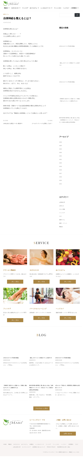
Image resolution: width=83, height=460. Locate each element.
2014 (60, 188)
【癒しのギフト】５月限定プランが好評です (41, 362)
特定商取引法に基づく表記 (68, 450)
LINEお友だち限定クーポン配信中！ (14, 123)
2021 (60, 164)
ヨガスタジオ (15, 8)
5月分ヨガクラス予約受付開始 (67, 82)
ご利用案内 (74, 8)
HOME (5, 448)
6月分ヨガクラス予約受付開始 (67, 46)
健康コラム (6, 14)
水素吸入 (33, 448)
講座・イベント (63, 227)
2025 (60, 150)
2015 (60, 184)
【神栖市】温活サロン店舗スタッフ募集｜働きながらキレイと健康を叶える (69, 101)
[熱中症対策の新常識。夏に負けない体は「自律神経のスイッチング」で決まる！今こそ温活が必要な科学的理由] (69, 112)
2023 (60, 157)
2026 (60, 146)
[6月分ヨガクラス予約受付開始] (69, 38)
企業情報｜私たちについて (41, 450)
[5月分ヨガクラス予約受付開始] (69, 74)
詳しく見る (15, 286)
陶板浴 (6, 8)
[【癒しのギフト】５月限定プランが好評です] (69, 55)
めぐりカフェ (33, 8)
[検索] (77, 15)
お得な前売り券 (17, 450)
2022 (60, 160)
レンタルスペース (45, 8)
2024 (60, 153)
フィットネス (57, 8)
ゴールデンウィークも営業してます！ (40, 123)
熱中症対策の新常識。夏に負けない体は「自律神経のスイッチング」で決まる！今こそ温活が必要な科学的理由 (41, 392)
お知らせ (61, 210)
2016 (60, 181)
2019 (60, 171)
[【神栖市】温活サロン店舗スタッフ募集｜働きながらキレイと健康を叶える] (69, 91)
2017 (60, 178)
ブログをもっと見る (41, 412)
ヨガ (60, 220)
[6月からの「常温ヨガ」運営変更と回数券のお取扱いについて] (67, 380)
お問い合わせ (68, 437)
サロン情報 (62, 213)
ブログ (10, 450)
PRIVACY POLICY (54, 450)
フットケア (25, 8)
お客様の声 (62, 206)
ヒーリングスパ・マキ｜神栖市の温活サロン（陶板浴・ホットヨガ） (62, 456)
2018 (60, 174)
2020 (60, 167)
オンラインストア (27, 450)
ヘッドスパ (66, 8)
